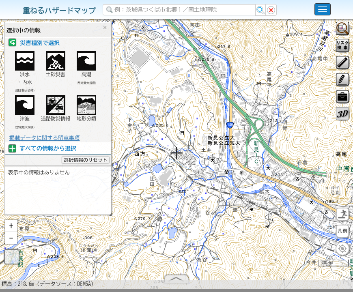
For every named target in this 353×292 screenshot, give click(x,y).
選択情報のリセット (86, 159)
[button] (11, 229)
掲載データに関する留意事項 (44, 138)
